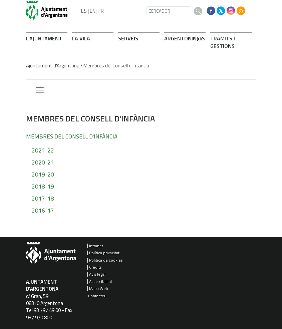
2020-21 (43, 162)
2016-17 (43, 210)
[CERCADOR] (168, 10)
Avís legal (97, 274)
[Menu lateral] (39, 90)
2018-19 (43, 186)
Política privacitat (104, 253)
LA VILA (81, 38)
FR (101, 11)
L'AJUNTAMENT (44, 38)
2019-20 (43, 174)
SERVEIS (128, 38)
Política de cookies (105, 260)
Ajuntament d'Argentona (52, 65)
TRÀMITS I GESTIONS (222, 42)
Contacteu (97, 296)
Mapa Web (98, 288)
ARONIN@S (184, 38)
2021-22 (43, 150)
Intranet (96, 246)
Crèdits (95, 267)
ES (84, 11)
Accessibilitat (100, 281)
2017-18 (43, 198)
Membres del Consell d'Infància (116, 65)
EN (92, 11)
